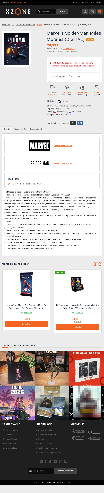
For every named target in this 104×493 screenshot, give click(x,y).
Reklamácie (42, 439)
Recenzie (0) (36, 129)
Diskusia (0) (20, 129)
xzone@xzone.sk (14, 2)
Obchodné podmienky (46, 448)
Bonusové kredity (10, 439)
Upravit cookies (9, 448)
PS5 (73, 123)
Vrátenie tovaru (9, 444)
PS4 (80, 123)
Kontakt (75, 2)
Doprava (84, 2)
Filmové (61, 106)
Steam (66, 101)
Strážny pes (75, 76)
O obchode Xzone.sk (46, 435)
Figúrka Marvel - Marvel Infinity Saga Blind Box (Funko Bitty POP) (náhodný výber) (77, 306)
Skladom (28, 313)
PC (13, 184)
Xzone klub (96, 2)
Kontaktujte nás (44, 430)
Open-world (71, 106)
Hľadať (62, 11)
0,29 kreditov (69, 49)
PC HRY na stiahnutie (25, 184)
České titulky (60, 112)
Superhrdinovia (84, 106)
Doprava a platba (10, 430)
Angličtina (75, 112)
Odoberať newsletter (65, 471)
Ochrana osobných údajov (48, 453)
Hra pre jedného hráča (65, 109)
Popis (7, 129)
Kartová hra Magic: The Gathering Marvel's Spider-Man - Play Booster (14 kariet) (26, 306)
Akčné (39, 184)
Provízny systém (44, 444)
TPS (55, 106)
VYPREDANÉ (58, 63)
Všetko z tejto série (63, 146)
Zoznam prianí (57, 76)
